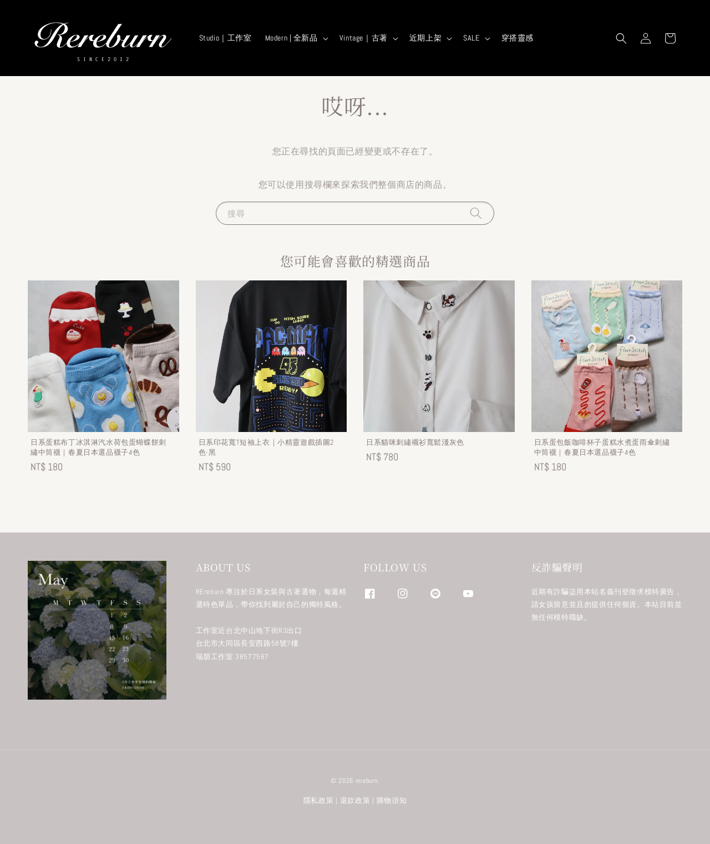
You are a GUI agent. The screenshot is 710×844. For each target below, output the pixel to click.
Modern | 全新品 (291, 38)
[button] (621, 38)
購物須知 (392, 800)
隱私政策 (318, 800)
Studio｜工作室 (225, 38)
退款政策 (355, 800)
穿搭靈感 (517, 38)
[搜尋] (476, 213)
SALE (471, 38)
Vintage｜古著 (363, 38)
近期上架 (425, 38)
